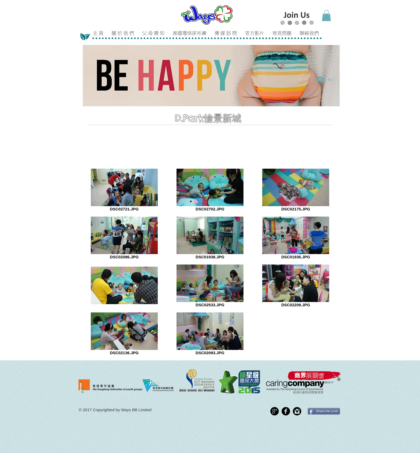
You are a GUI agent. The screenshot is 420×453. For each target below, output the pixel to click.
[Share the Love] (324, 411)
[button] (326, 15)
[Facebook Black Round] (286, 411)
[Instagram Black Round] (297, 411)
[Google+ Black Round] (274, 411)
